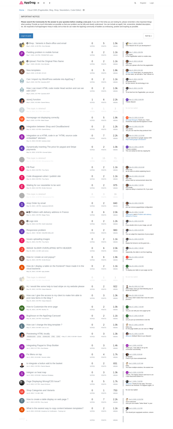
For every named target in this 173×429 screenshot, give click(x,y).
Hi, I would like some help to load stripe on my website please (55, 286)
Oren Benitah (46, 46)
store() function (33, 99)
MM (42, 393)
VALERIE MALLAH (48, 233)
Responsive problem (36, 230)
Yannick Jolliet (45, 357)
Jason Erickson (45, 384)
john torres (45, 251)
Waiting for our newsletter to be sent (43, 185)
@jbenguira (129, 214)
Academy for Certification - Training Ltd (53, 411)
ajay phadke (45, 271)
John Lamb (46, 111)
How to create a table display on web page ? (47, 399)
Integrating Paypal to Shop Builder (42, 345)
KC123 (44, 73)
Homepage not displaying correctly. (43, 117)
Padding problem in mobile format (42, 52)
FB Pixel (30, 167)
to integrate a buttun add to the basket (44, 363)
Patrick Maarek (45, 366)
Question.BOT (45, 82)
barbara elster (46, 141)
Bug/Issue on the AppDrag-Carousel (43, 316)
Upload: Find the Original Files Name (46, 61)
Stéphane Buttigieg (47, 375)
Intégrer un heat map (36, 372)
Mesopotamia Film (47, 161)
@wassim (129, 336)
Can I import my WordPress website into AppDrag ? (50, 79)
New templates (33, 70)
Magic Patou (46, 215)
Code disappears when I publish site (43, 176)
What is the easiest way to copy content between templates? (54, 408)
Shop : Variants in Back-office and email (47, 43)
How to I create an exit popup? (40, 257)
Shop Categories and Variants (40, 390)
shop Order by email (36, 203)
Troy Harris (45, 170)
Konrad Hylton (47, 152)
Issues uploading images (38, 239)
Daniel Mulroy (45, 102)
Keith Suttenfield (47, 224)
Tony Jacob (44, 402)
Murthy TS (45, 309)
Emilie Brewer (46, 260)
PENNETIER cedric (47, 55)
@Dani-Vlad (129, 72)
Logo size (33, 221)
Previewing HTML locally (38, 334)
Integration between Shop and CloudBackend (47, 126)
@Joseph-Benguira (132, 120)
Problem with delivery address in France (50, 212)
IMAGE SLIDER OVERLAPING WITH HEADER (48, 248)
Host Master (45, 318)
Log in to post (26, 36)
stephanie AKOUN (47, 206)
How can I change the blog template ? (44, 325)
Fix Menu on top (34, 354)
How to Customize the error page (42, 307)
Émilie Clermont (47, 188)
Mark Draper (45, 120)
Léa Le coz (45, 327)
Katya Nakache (46, 289)
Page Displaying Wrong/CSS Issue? (43, 381)
